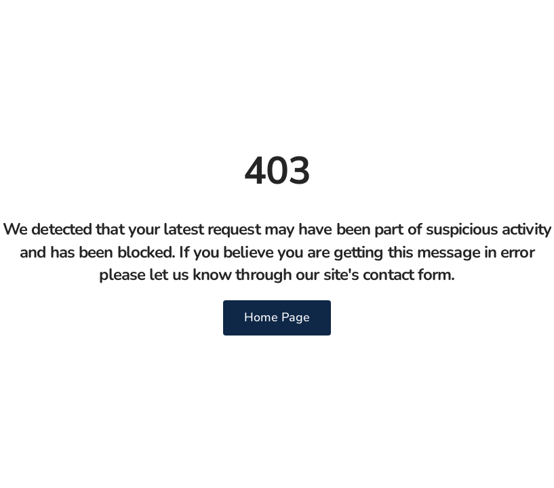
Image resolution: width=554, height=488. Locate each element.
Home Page (277, 317)
